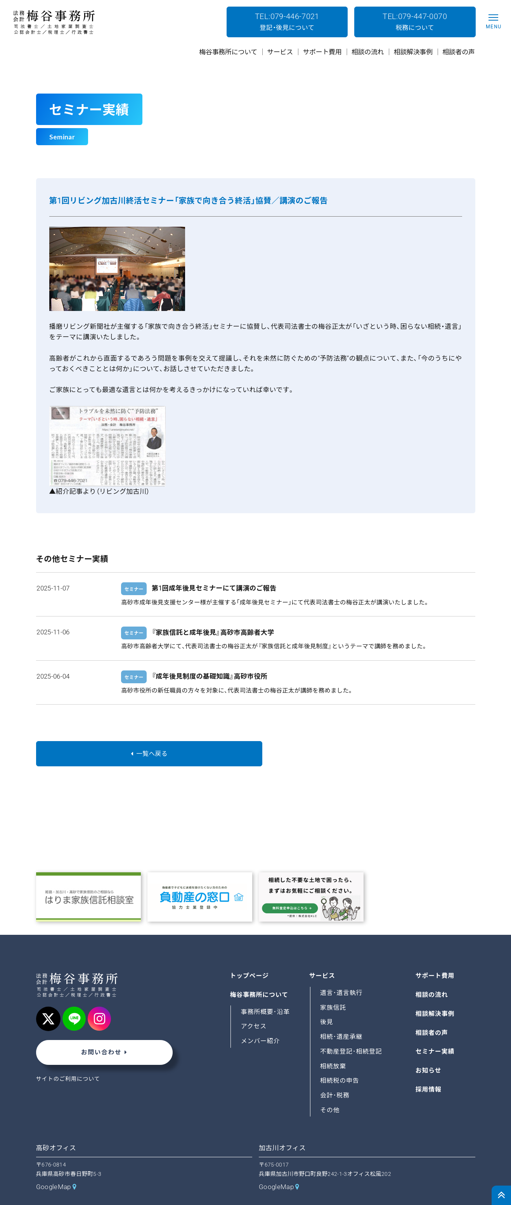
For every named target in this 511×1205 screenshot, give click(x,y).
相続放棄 (333, 1046)
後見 (326, 1003)
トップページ (250, 956)
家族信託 (333, 988)
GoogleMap (53, 1168)
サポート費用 (435, 956)
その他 (330, 1090)
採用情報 (429, 1070)
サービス (322, 956)
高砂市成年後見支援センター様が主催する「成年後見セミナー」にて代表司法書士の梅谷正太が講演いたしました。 (275, 602)
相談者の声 (432, 1013)
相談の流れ (432, 975)
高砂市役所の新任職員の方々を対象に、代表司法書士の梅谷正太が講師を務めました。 (237, 690)
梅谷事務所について (259, 975)
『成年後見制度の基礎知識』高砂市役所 (209, 676)
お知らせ (429, 1051)
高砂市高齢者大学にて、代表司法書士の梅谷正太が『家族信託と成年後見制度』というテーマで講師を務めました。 (274, 646)
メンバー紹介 (261, 1022)
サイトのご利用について (68, 1060)
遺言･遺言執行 (341, 974)
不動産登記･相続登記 (351, 1032)
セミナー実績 (435, 1032)
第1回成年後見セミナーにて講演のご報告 (214, 588)
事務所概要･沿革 (266, 992)
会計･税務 (335, 1076)
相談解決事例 (435, 994)
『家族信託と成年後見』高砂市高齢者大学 (213, 632)
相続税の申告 (340, 1061)
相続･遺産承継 (341, 1017)
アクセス (254, 1007)
